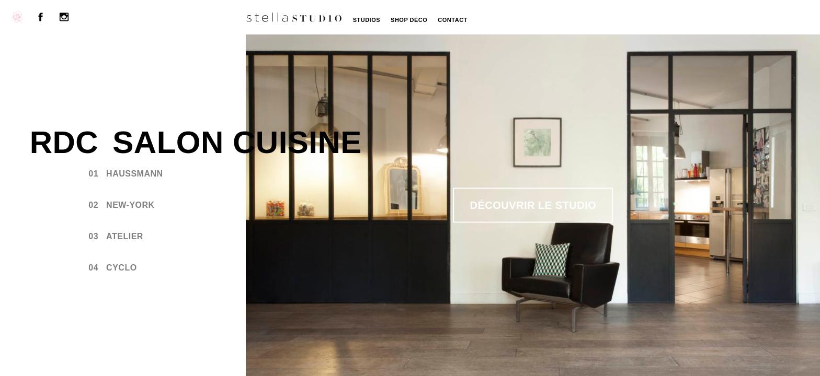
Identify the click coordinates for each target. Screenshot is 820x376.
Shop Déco (409, 20)
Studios (366, 20)
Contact (452, 20)
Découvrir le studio (533, 205)
